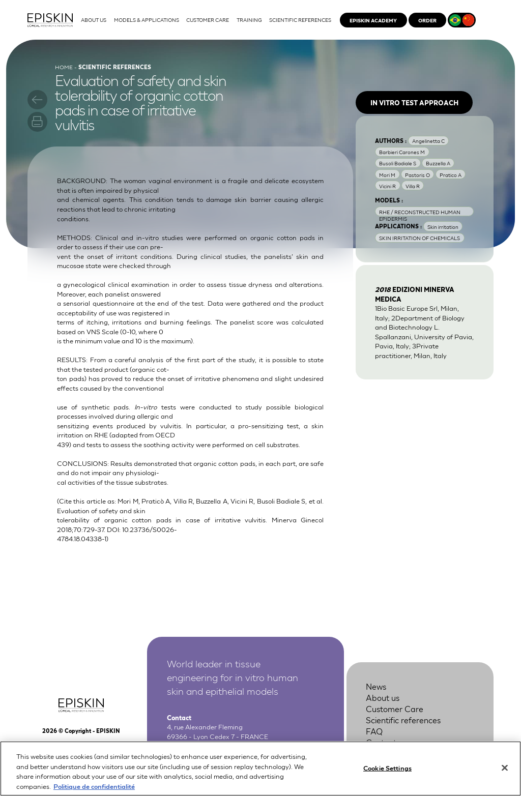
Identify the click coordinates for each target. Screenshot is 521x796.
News (376, 686)
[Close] (505, 776)
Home (64, 66)
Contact (381, 741)
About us (382, 697)
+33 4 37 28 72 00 (217, 745)
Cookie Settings (387, 776)
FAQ (374, 730)
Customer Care (394, 708)
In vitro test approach (414, 102)
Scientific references (403, 719)
